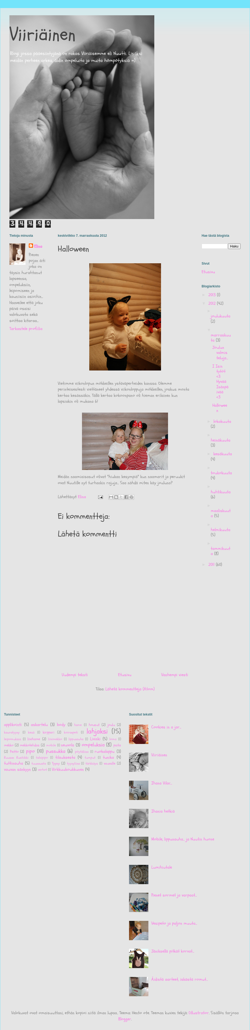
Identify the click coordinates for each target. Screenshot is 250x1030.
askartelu (39, 725)
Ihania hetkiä (163, 811)
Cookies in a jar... (166, 727)
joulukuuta (220, 316)
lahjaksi (97, 731)
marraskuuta (221, 337)
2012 (212, 303)
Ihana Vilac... (161, 783)
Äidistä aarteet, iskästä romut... (179, 979)
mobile (51, 745)
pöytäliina (81, 751)
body (61, 725)
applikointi (13, 725)
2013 (212, 295)
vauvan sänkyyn (17, 769)
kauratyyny (12, 732)
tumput (90, 757)
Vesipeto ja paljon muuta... (174, 923)
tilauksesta (65, 757)
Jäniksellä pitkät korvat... (172, 951)
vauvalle (109, 763)
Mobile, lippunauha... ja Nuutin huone (182, 839)
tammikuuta (220, 551)
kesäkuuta (222, 454)
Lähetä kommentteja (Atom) (130, 689)
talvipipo (42, 757)
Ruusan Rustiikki (16, 757)
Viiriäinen (42, 34)
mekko (8, 745)
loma (112, 739)
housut (94, 724)
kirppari (48, 732)
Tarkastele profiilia (25, 329)
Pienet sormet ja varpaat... (174, 895)
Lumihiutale (161, 867)
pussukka (55, 751)
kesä (31, 732)
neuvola (67, 745)
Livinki (95, 739)
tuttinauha (13, 763)
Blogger (124, 1019)
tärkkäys (91, 763)
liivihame (33, 739)
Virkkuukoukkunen (68, 769)
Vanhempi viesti (174, 675)
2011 (212, 565)
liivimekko (55, 739)
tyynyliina (73, 763)
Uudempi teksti (75, 675)
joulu (111, 724)
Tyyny (56, 763)
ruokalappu (105, 751)
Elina (38, 246)
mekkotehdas (30, 745)
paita (117, 745)
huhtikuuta (221, 492)
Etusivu (124, 675)
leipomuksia (12, 739)
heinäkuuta (220, 440)
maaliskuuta (221, 513)
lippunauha (76, 739)
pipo (30, 751)
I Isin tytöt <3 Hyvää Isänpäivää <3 (220, 381)
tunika (108, 757)
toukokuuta (221, 473)
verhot (42, 769)
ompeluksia (93, 744)
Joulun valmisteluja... (220, 352)
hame (78, 725)
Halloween (219, 407)
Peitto (14, 751)
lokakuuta (222, 421)
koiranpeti (71, 732)
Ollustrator (199, 1013)
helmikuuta (220, 530)
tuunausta (38, 763)
